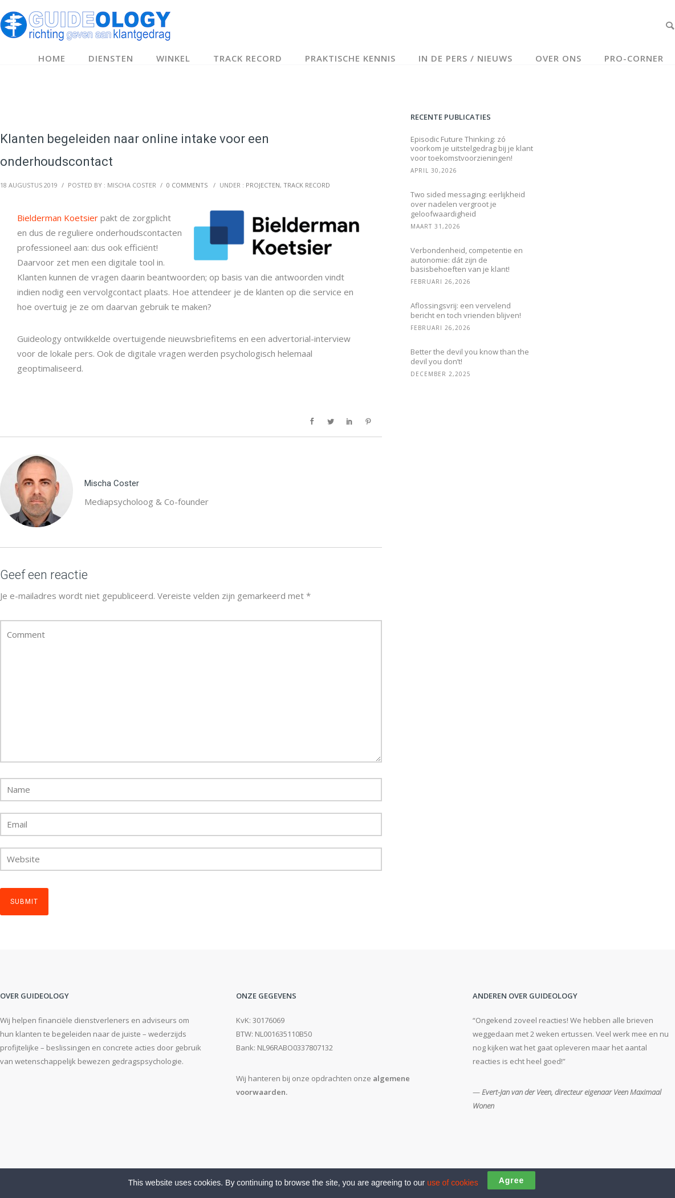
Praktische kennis (350, 58)
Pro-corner (634, 58)
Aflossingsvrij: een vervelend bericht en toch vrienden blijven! (465, 310)
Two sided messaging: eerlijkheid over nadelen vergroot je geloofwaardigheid (467, 204)
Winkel (173, 58)
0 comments (187, 185)
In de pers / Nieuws (465, 58)
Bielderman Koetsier (57, 217)
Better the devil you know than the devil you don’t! (469, 356)
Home (52, 58)
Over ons (558, 58)
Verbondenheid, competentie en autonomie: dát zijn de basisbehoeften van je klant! (466, 260)
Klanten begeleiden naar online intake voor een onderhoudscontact (134, 150)
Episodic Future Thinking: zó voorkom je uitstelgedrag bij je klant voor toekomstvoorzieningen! (471, 149)
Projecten (263, 185)
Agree (511, 1180)
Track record (247, 58)
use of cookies (452, 1182)
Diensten (110, 58)
